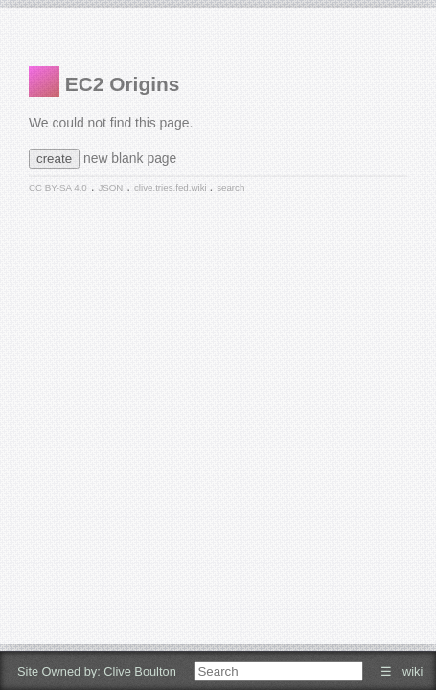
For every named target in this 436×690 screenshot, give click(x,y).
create (54, 158)
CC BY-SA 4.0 (58, 187)
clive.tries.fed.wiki (171, 187)
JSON (110, 187)
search (230, 187)
